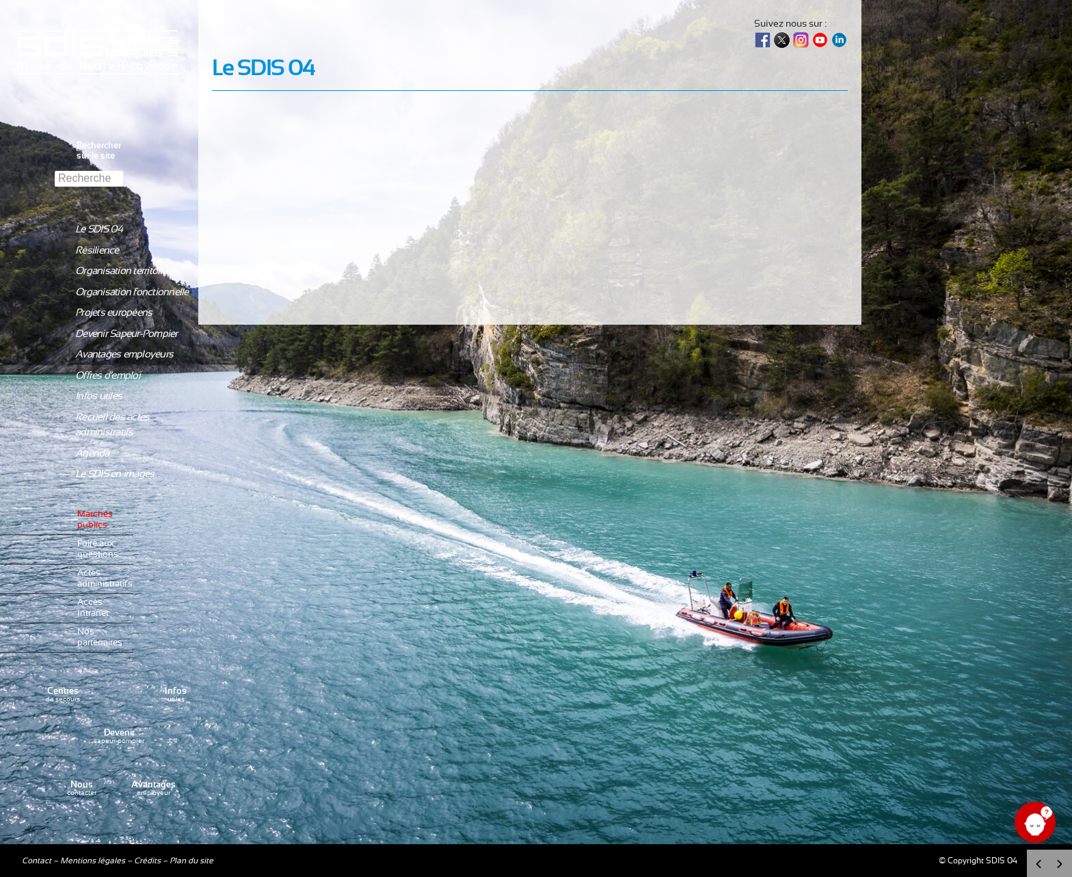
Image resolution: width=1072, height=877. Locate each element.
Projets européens (113, 313)
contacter (81, 788)
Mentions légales (92, 860)
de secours (63, 695)
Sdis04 (99, 84)
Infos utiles (98, 396)
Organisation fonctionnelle (132, 292)
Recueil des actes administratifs (112, 425)
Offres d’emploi (107, 375)
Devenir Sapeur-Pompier (126, 334)
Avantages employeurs (124, 354)
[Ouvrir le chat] (1035, 822)
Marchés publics (95, 520)
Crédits (147, 860)
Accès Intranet (93, 608)
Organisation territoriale (124, 271)
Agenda (92, 453)
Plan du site (191, 860)
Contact (36, 860)
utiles (176, 695)
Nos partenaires (99, 637)
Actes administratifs (101, 579)
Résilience (97, 250)
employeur (153, 788)
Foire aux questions (97, 549)
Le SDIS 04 (99, 229)
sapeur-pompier (119, 736)
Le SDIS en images (114, 474)
